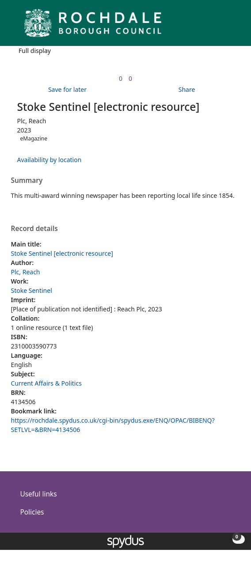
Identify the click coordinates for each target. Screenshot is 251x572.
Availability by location (49, 159)
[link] (120, 78)
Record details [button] (34, 229)
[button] (220, 26)
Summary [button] (27, 181)
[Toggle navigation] (231, 26)
